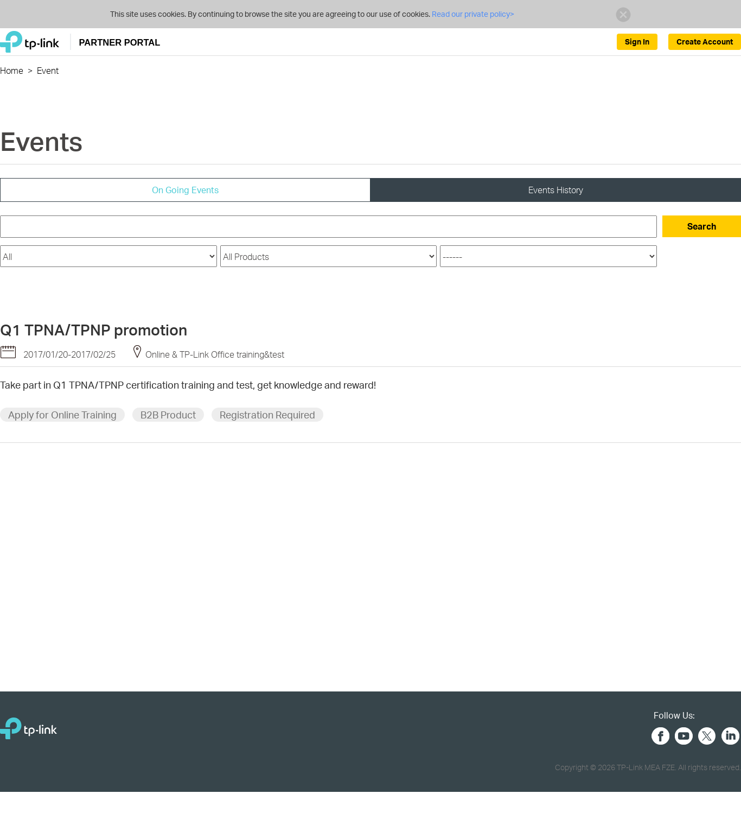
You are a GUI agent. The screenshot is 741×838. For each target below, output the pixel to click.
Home (11, 70)
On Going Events (185, 189)
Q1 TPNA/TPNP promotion (93, 329)
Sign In (637, 41)
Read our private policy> (472, 13)
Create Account (704, 41)
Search (701, 226)
